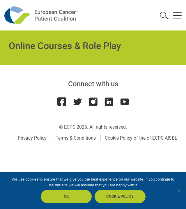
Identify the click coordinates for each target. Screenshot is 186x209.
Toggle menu (177, 15)
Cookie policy (120, 196)
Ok (66, 196)
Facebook (61, 101)
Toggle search (164, 15)
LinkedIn (108, 101)
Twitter (77, 101)
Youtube (124, 101)
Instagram (93, 101)
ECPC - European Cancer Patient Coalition (40, 15)
